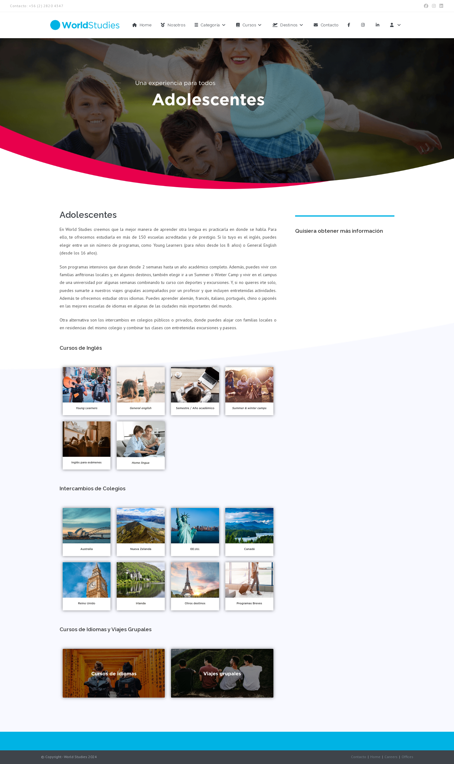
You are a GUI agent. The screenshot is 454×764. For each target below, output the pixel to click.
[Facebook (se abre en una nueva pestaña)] (426, 6)
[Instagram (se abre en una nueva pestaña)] (434, 6)
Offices (407, 756)
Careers (391, 756)
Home (375, 756)
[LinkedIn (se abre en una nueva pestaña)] (440, 6)
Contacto (358, 756)
